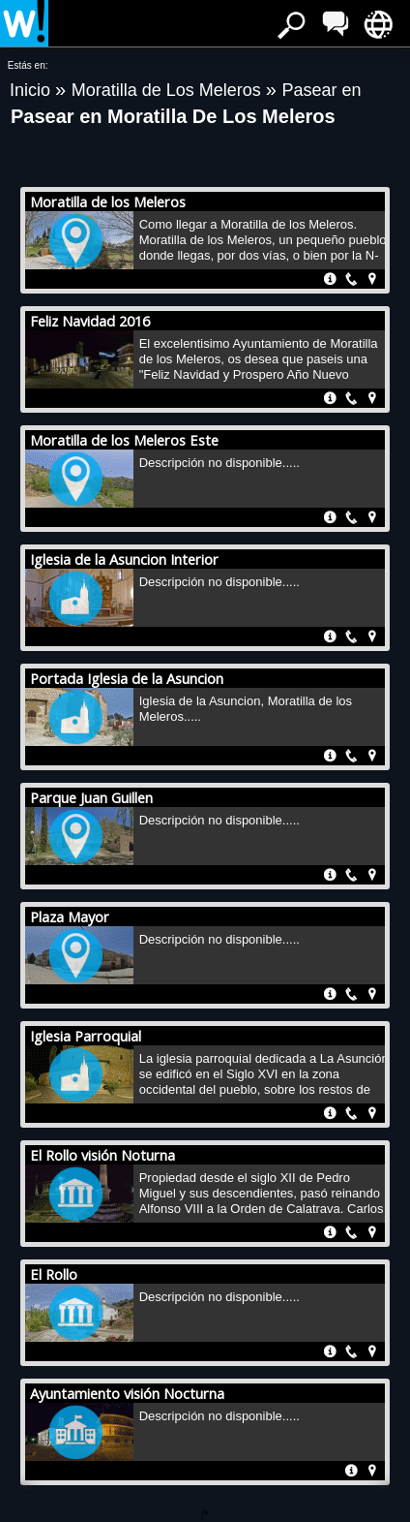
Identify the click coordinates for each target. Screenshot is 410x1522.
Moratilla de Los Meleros (169, 90)
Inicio (32, 90)
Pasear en (322, 90)
